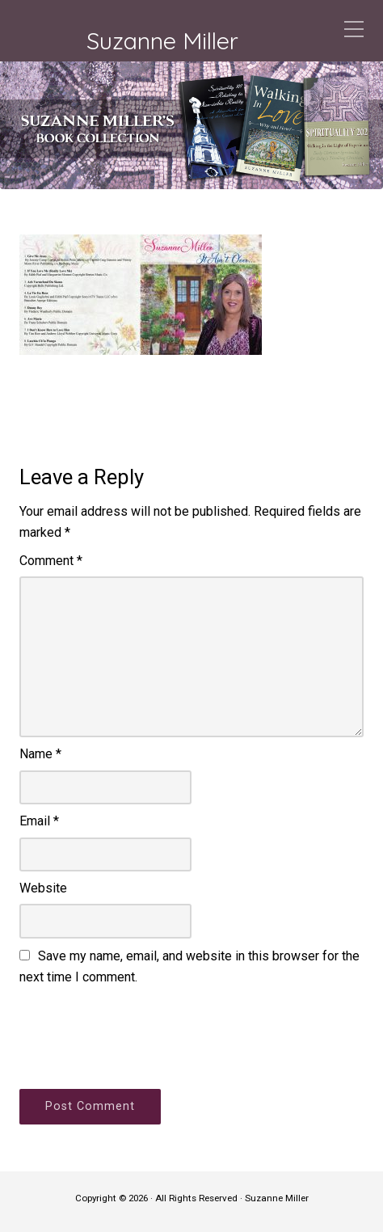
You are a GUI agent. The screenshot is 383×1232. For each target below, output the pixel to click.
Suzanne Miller (162, 41)
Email (39, 821)
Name (40, 754)
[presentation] (142, 1034)
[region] (191, 125)
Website (43, 888)
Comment (50, 560)
